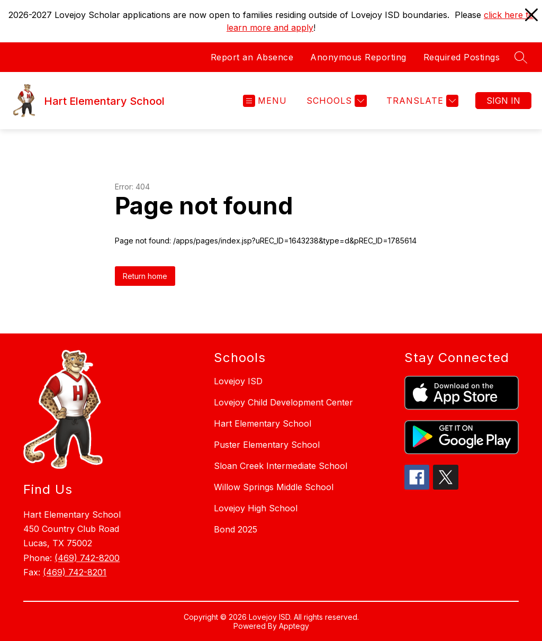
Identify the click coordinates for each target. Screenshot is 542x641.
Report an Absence (252, 57)
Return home (145, 276)
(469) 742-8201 (74, 572)
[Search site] (520, 57)
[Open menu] (265, 100)
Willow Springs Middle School (273, 487)
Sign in (503, 100)
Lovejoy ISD (238, 381)
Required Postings (461, 57)
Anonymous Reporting (358, 57)
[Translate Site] (421, 100)
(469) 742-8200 (87, 558)
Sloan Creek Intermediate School (280, 466)
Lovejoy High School (255, 508)
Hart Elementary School (262, 423)
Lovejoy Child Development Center (283, 402)
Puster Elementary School (267, 444)
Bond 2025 (235, 529)
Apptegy (294, 625)
